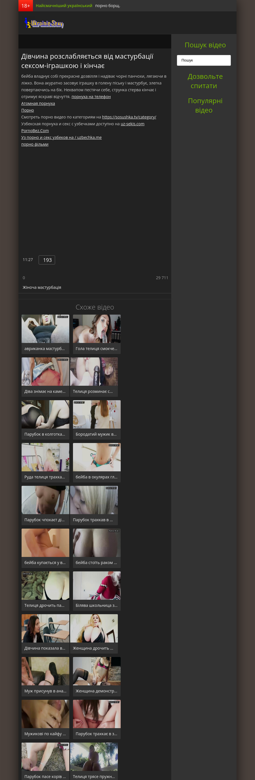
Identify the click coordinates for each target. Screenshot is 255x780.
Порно (27, 110)
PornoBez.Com (35, 130)
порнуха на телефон (91, 96)
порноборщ (39, 22)
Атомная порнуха (38, 103)
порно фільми (35, 144)
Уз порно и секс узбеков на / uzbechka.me (61, 137)
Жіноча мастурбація (42, 287)
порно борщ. (107, 5)
